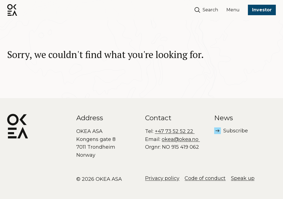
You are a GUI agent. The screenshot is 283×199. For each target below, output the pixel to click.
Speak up (243, 178)
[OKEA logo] (12, 10)
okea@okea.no (181, 139)
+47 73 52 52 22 (175, 131)
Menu (233, 9)
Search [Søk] (206, 10)
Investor (262, 9)
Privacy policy (162, 178)
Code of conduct (205, 178)
